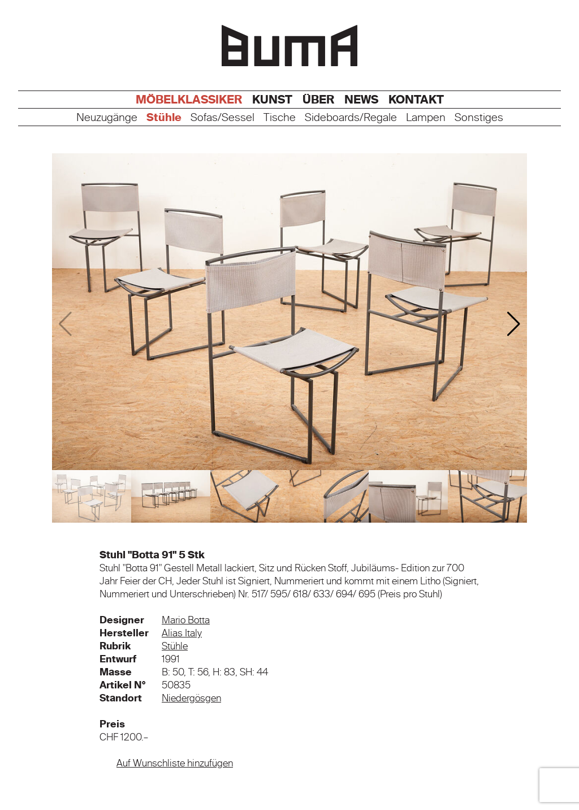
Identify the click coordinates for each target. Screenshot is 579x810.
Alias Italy (182, 633)
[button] (513, 324)
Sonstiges (479, 118)
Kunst (272, 99)
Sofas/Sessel (222, 118)
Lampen (426, 118)
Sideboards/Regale (351, 118)
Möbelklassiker (189, 99)
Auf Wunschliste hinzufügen (174, 763)
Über (318, 99)
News (361, 99)
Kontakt (416, 99)
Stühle (164, 118)
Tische (279, 118)
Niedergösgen (191, 698)
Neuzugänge (106, 118)
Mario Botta (186, 620)
